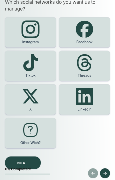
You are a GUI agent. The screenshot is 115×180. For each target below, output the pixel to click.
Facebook (84, 42)
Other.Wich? (30, 142)
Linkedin (84, 109)
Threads (84, 75)
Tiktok (31, 75)
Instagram (30, 42)
